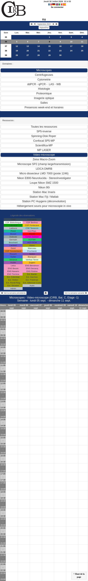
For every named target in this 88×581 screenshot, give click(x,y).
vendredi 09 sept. (60, 306)
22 (49, 51)
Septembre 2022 (44, 24)
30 (60, 55)
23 (60, 51)
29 (49, 55)
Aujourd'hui (44, 28)
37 (6, 46)
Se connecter (57, 7)
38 (6, 51)
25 (82, 51)
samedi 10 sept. (72, 306)
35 (6, 37)
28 (38, 55)
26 (17, 55)
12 (17, 46)
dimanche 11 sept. (83, 306)
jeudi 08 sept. (48, 306)
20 (28, 51)
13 (28, 46)
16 (60, 46)
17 (71, 46)
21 (38, 51)
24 (71, 51)
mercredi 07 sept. (36, 306)
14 (38, 46)
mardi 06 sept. (24, 306)
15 (49, 46)
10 (71, 42)
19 (17, 51)
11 (82, 42)
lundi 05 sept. (12, 306)
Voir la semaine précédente (13, 293)
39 (6, 55)
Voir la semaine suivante (76, 293)
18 (82, 46)
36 (6, 42)
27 (28, 55)
